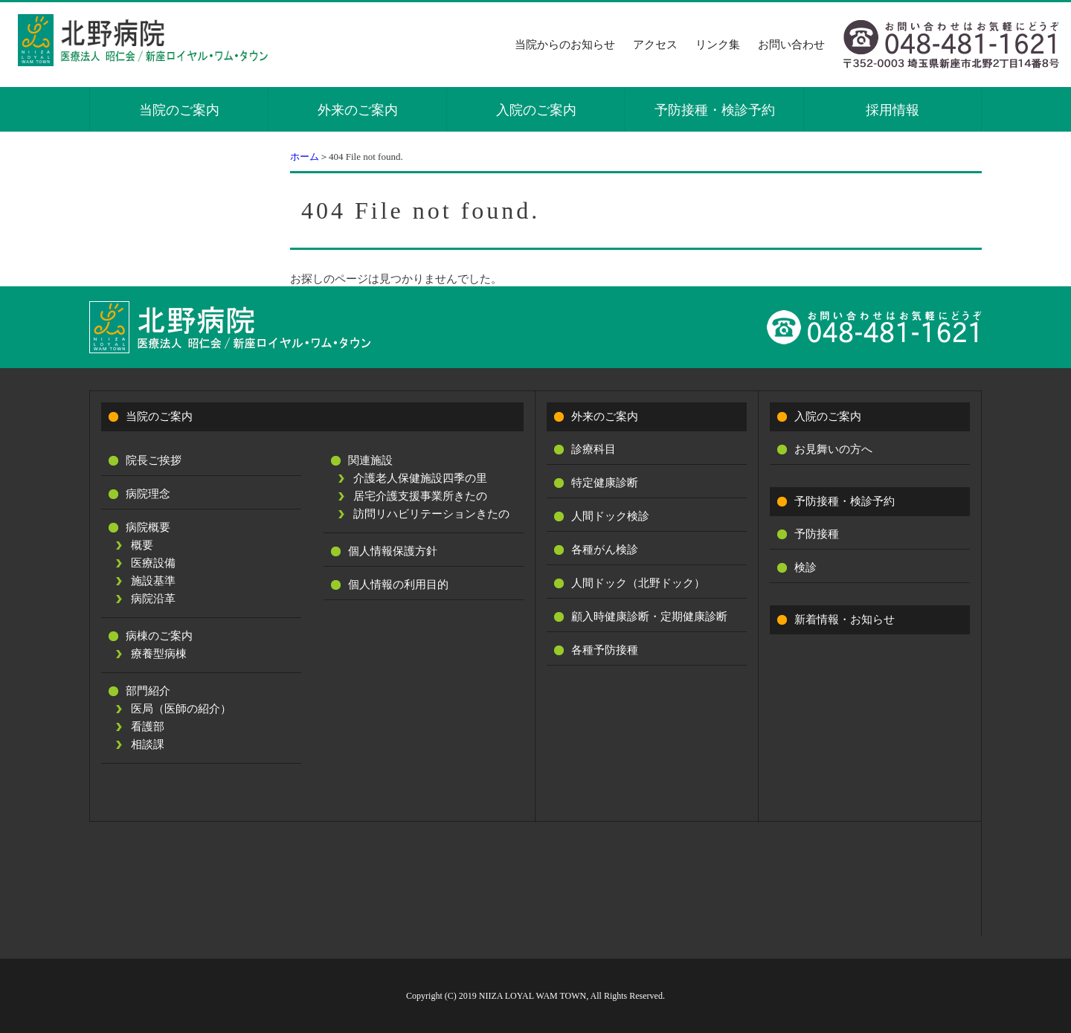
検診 (805, 567)
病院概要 (148, 527)
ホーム (304, 156)
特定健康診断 (604, 483)
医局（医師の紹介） (181, 709)
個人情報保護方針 (392, 551)
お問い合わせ (791, 45)
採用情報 (892, 110)
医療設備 (153, 563)
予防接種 (816, 534)
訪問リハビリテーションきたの (431, 514)
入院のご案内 (536, 110)
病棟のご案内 (159, 636)
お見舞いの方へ (833, 449)
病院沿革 (153, 599)
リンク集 (717, 45)
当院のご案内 (179, 110)
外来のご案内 (358, 110)
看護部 (147, 727)
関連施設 (370, 460)
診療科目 (593, 449)
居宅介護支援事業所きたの (420, 496)
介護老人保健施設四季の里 (420, 478)
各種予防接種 (604, 650)
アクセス (655, 45)
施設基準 (153, 581)
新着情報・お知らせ (844, 619)
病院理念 (148, 494)
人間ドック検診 (610, 516)
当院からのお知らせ (565, 45)
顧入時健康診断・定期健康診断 (649, 616)
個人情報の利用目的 (398, 584)
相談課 (147, 744)
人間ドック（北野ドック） (638, 583)
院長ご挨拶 (153, 460)
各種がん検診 (604, 550)
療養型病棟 (159, 654)
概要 (142, 545)
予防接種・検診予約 (714, 110)
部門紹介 (148, 691)
